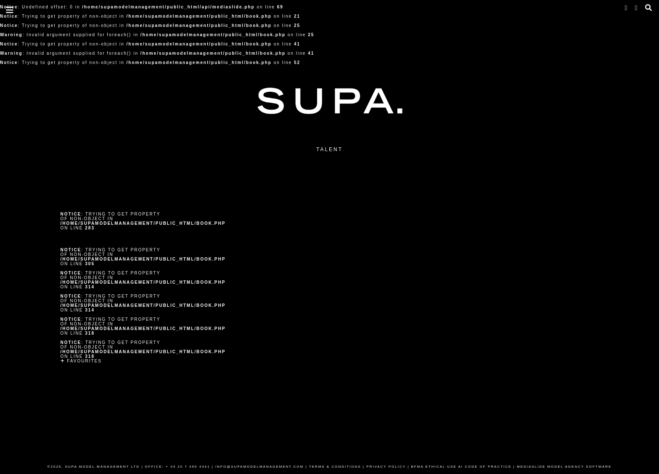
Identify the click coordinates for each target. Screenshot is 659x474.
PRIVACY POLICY (386, 467)
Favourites (81, 361)
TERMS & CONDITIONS (335, 467)
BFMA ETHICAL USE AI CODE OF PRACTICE (461, 467)
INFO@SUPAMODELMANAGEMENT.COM (259, 467)
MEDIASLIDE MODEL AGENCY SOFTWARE (564, 467)
